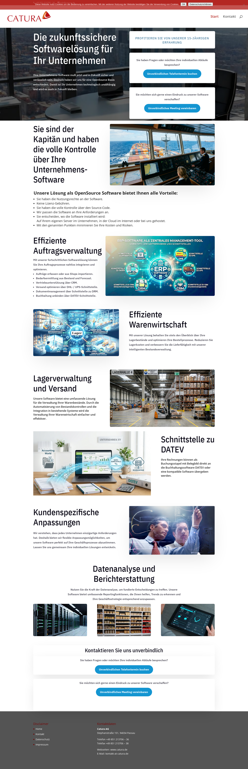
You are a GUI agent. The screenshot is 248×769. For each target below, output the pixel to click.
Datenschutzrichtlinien (200, 4)
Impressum (42, 744)
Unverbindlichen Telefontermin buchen (172, 73)
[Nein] (243, 5)
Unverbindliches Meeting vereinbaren (172, 108)
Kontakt (229, 17)
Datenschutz (43, 739)
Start (215, 17)
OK (183, 4)
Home (39, 728)
